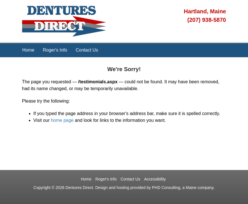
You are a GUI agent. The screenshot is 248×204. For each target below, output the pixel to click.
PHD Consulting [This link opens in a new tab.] (166, 187)
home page (62, 120)
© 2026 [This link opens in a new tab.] (58, 187)
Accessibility (155, 179)
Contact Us (87, 50)
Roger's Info (55, 50)
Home (28, 50)
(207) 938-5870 (206, 20)
